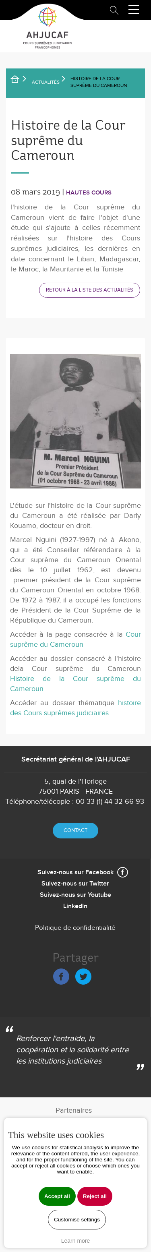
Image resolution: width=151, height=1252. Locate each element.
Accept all (57, 1196)
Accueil (20, 80)
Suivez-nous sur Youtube (75, 895)
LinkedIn (75, 906)
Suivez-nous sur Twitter (75, 884)
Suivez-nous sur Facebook (75, 872)
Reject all (95, 1196)
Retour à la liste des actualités (89, 290)
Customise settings (77, 1220)
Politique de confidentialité (75, 928)
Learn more (75, 1241)
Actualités (46, 82)
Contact (75, 830)
